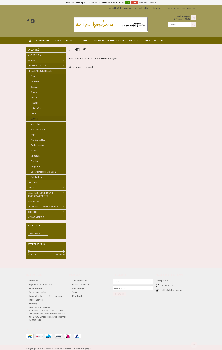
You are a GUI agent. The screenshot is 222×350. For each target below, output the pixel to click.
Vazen (34, 147)
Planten (34, 158)
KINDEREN (32, 209)
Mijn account (157, 8)
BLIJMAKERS (150, 38)
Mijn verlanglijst (141, 8)
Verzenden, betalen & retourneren (45, 293)
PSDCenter (66, 346)
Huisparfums (37, 105)
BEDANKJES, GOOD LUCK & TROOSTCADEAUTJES (117, 38)
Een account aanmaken (186, 8)
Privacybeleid (35, 286)
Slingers (34, 116)
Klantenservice (36, 297)
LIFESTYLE (71, 38)
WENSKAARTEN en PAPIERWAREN (43, 204)
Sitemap (33, 301)
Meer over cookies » (147, 2)
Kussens (35, 84)
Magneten (35, 163)
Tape (33, 132)
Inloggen (170, 8)
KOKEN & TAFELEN (37, 63)
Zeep (33, 110)
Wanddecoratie (38, 126)
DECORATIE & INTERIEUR (40, 68)
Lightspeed (88, 346)
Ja (128, 2)
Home (71, 56)
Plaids (33, 73)
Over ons (33, 278)
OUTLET (85, 38)
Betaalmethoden (37, 290)
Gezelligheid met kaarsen (43, 169)
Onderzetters (37, 142)
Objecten (35, 153)
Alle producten (79, 278)
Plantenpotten (38, 137)
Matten (34, 94)
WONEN (57, 38)
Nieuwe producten (81, 282)
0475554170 (167, 283)
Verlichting (36, 121)
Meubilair (35, 79)
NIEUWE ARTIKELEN (36, 214)
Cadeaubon (127, 8)
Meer (163, 38)
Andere (34, 89)
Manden (34, 100)
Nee (134, 2)
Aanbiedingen (78, 286)
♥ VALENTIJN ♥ (43, 38)
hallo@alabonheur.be (171, 288)
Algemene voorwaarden (40, 282)
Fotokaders (36, 174)
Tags (74, 290)
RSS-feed (77, 293)
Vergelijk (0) (114, 8)
